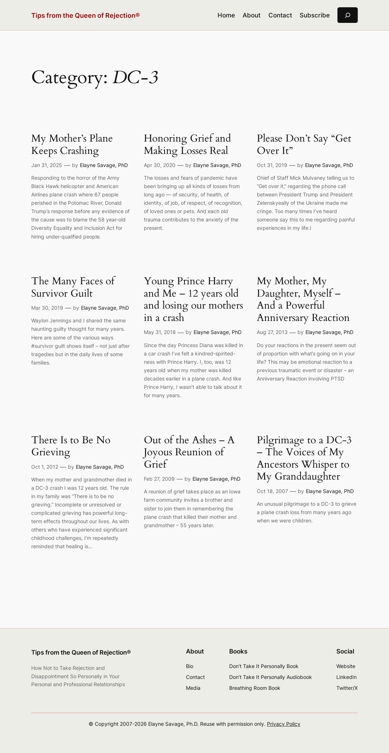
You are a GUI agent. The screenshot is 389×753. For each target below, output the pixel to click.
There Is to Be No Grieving (70, 446)
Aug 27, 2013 (272, 332)
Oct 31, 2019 (272, 165)
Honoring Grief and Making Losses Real (187, 145)
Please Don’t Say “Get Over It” (304, 145)
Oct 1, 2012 (44, 467)
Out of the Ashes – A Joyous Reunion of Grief (189, 452)
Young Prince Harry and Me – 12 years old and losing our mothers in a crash (193, 299)
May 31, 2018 (160, 332)
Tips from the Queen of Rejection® (85, 15)
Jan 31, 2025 (46, 165)
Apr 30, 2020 (159, 165)
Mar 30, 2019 (47, 308)
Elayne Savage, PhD (104, 165)
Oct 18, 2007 (272, 491)
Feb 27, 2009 (159, 479)
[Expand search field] (347, 15)
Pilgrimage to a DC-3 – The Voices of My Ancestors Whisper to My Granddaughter (304, 458)
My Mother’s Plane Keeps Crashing (72, 145)
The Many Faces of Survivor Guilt (72, 287)
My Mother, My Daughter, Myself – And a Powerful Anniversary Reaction (303, 299)
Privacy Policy (283, 724)
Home (226, 15)
